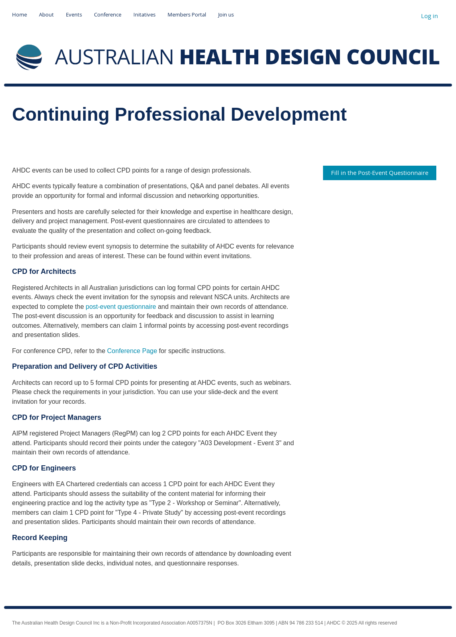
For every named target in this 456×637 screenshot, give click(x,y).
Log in (429, 16)
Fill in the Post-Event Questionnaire (379, 172)
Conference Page (132, 350)
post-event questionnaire (121, 306)
